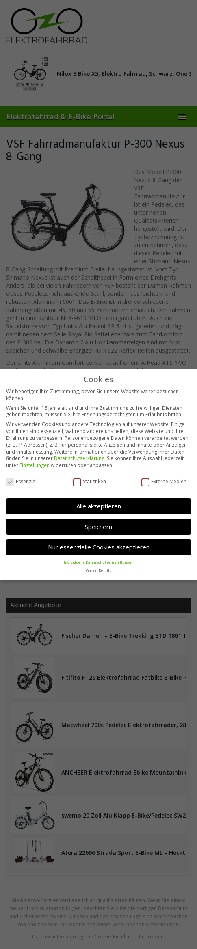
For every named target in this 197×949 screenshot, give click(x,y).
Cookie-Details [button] (98, 569)
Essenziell (22, 481)
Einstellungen (34, 464)
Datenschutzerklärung (79, 457)
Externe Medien (163, 481)
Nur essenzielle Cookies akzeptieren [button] (98, 546)
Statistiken (89, 481)
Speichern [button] (98, 526)
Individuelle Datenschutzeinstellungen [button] (99, 561)
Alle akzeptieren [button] (98, 505)
